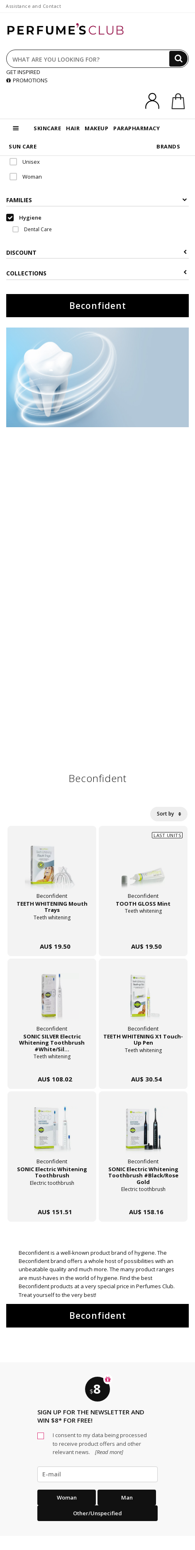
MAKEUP (96, 128)
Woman (26, 176)
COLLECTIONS (96, 273)
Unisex (25, 161)
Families (96, 200)
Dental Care (32, 229)
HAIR (73, 128)
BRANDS (168, 146)
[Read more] (108, 1452)
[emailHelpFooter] (97, 1474)
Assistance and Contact (33, 6)
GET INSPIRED (23, 72)
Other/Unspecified (97, 1513)
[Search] (178, 59)
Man (127, 1497)
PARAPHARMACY (136, 128)
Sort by (169, 813)
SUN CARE (23, 146)
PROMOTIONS (27, 80)
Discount (96, 252)
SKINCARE (47, 128)
